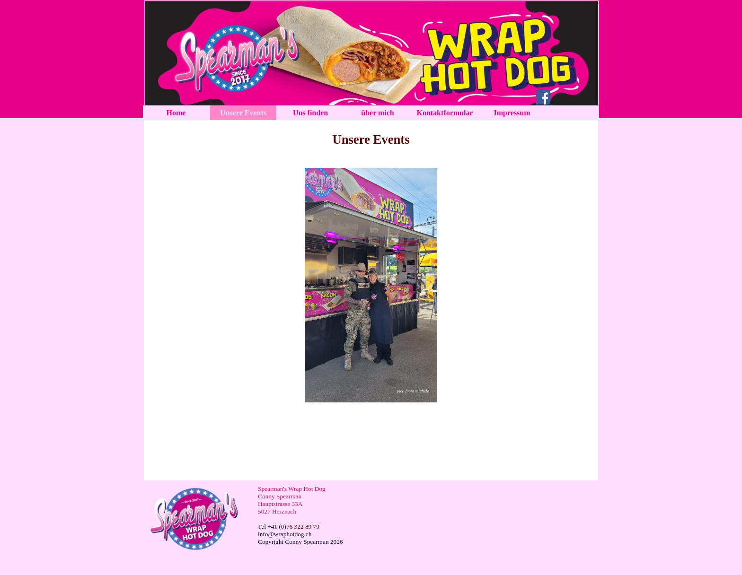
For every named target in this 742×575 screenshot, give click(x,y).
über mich (377, 113)
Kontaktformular (444, 113)
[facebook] (543, 97)
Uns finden (310, 113)
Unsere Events (243, 113)
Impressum (512, 113)
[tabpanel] (371, 139)
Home (176, 113)
